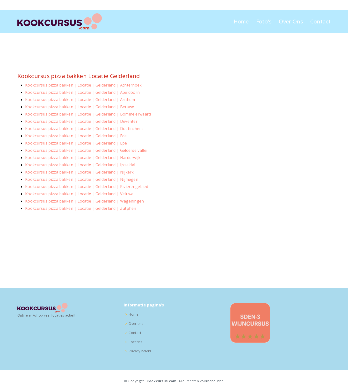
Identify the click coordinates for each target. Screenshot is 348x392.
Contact (320, 21)
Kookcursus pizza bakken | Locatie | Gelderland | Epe (76, 143)
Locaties (135, 342)
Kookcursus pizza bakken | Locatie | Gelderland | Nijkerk (79, 172)
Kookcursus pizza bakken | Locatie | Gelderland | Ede (76, 135)
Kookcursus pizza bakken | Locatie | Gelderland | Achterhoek (83, 85)
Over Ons (291, 21)
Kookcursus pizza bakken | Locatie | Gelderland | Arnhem (80, 99)
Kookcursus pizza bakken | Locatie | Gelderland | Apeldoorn (82, 92)
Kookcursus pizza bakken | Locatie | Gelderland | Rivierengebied (86, 186)
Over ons (136, 323)
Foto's (264, 21)
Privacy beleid (140, 351)
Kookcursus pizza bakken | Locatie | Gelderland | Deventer (81, 121)
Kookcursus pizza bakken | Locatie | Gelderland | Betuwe (79, 106)
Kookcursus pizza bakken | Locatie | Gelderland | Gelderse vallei (86, 150)
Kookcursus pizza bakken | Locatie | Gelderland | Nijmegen (81, 179)
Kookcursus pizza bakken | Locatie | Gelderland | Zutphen (80, 208)
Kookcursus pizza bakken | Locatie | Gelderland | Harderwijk (83, 157)
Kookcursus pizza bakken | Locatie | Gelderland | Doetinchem (84, 128)
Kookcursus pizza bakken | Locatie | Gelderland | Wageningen (84, 201)
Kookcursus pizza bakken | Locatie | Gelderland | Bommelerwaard (88, 114)
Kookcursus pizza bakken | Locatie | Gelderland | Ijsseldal (80, 164)
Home (241, 21)
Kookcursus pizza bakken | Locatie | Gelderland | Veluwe (79, 193)
